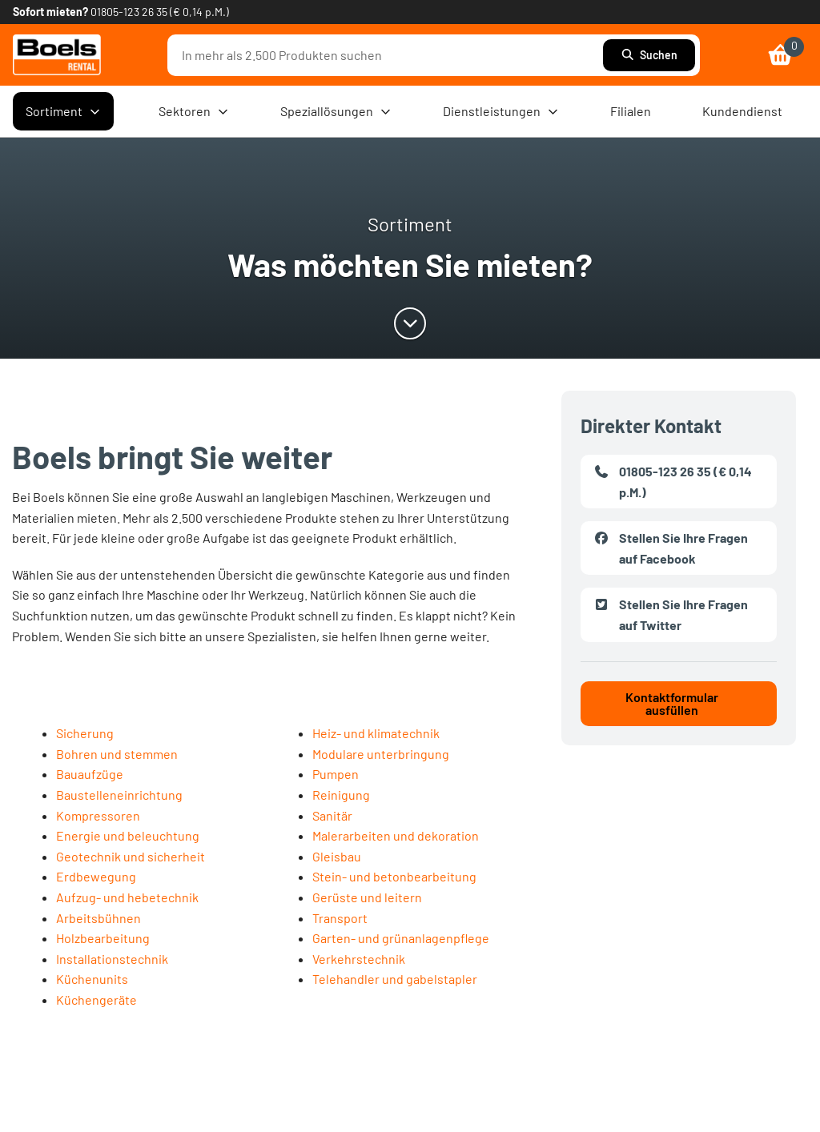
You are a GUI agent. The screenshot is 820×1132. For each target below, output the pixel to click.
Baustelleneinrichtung (119, 794)
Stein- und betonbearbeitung (394, 876)
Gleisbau (336, 856)
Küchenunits (92, 978)
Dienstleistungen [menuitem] (501, 111)
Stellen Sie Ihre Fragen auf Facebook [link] (670, 547)
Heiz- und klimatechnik (376, 733)
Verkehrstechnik (358, 958)
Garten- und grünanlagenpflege (400, 937)
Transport (340, 917)
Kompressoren (98, 815)
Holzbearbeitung (103, 937)
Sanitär (332, 815)
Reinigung (341, 794)
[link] (57, 54)
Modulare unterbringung (380, 753)
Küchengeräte (96, 999)
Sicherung (85, 733)
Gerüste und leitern (367, 897)
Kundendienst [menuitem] (742, 110)
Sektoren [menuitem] (194, 111)
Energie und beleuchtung (127, 835)
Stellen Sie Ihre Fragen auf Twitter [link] (670, 613)
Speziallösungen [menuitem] (336, 111)
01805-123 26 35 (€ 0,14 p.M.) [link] (159, 11)
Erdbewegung (96, 876)
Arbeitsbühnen (98, 917)
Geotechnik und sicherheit (130, 856)
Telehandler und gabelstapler (394, 978)
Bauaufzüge (89, 773)
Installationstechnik (112, 958)
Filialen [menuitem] (630, 110)
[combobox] (389, 55)
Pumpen (335, 773)
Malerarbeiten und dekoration (395, 835)
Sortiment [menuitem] (63, 111)
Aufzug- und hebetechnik (127, 897)
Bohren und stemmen (117, 753)
